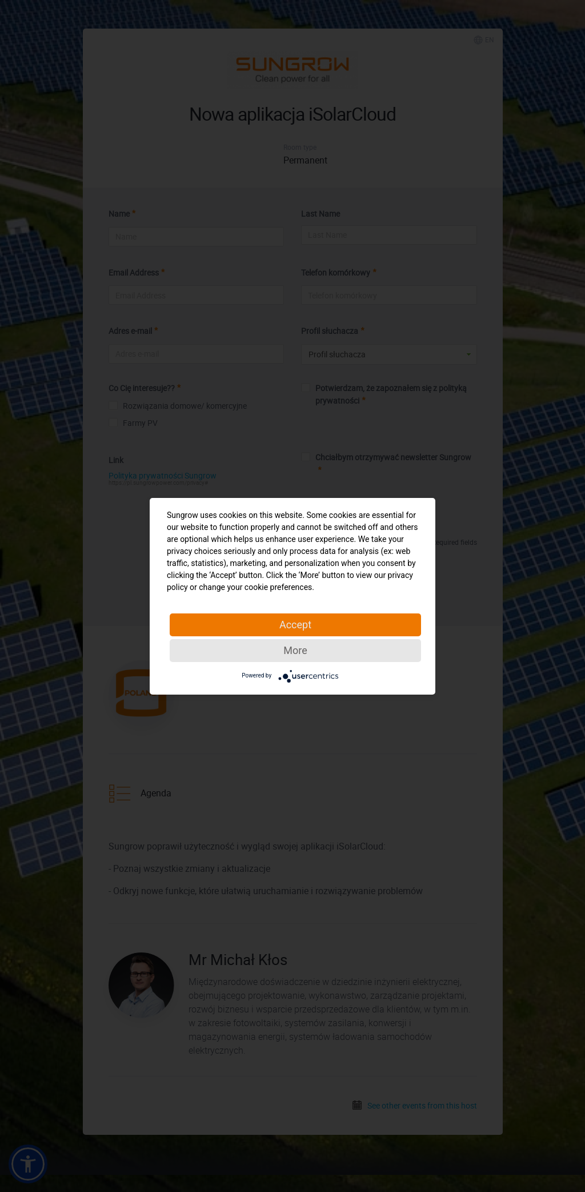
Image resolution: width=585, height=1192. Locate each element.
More (295, 650)
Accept (295, 625)
